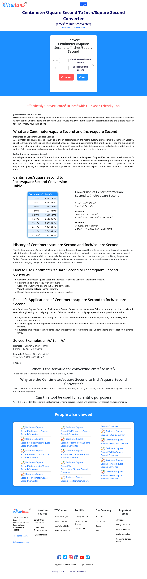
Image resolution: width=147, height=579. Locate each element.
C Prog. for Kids (81, 516)
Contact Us (100, 521)
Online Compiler (123, 534)
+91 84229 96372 (20, 536)
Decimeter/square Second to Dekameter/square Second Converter (35, 454)
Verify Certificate (123, 524)
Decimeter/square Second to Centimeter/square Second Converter (35, 466)
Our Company (103, 510)
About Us (99, 516)
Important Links (125, 512)
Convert (66, 77)
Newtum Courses (43, 512)
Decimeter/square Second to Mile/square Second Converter (112, 452)
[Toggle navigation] (142, 4)
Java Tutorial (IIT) (61, 526)
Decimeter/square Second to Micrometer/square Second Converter (75, 431)
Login (83, 4)
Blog (98, 530)
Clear (82, 77)
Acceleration (79, 27)
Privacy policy (58, 571)
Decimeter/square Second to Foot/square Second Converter (112, 475)
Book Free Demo (123, 529)
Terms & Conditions (78, 571)
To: (55, 67)
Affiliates (120, 520)
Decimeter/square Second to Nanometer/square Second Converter (75, 442)
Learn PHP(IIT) (60, 521)
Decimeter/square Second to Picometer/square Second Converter (75, 454)
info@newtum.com (21, 542)
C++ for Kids (80, 528)
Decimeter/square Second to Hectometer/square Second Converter (35, 442)
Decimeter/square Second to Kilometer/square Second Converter (34, 431)
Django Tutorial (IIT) (62, 530)
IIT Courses (60, 510)
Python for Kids (40, 535)
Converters (67, 27)
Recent (98, 526)
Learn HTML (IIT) (61, 516)
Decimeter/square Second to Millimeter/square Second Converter (35, 477)
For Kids (79, 510)
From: (56, 60)
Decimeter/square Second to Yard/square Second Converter (112, 463)
